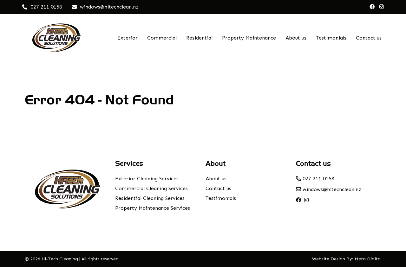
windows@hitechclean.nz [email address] (328, 189)
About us (295, 38)
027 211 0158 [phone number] (315, 179)
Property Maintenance (249, 38)
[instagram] (381, 7)
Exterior (127, 38)
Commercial (162, 38)
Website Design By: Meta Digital (347, 259)
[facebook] (372, 7)
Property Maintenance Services (152, 208)
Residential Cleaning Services (150, 198)
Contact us (369, 38)
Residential (199, 38)
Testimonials (331, 38)
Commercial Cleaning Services (151, 188)
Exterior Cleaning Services (147, 179)
